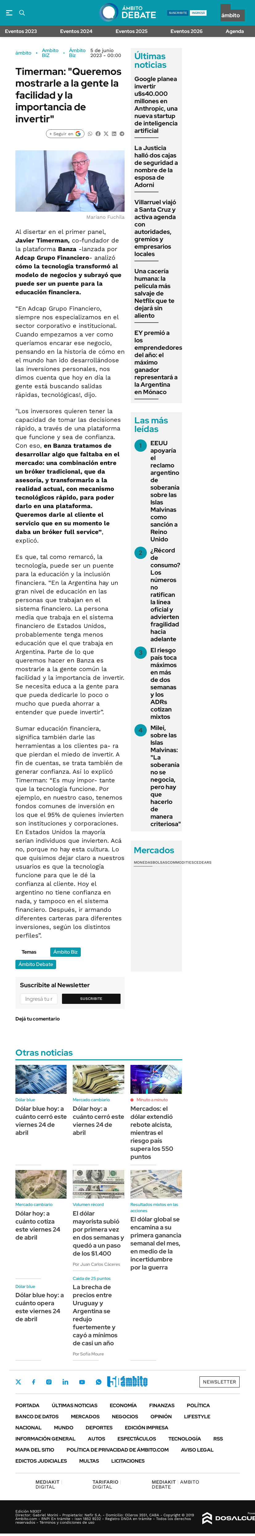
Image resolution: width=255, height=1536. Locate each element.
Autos (96, 1439)
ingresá (198, 12)
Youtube (82, 1382)
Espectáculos (136, 1439)
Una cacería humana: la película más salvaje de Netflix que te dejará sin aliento (154, 293)
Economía (123, 1405)
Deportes (99, 1427)
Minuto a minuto (152, 1099)
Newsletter (219, 1382)
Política (198, 1405)
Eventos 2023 (21, 31)
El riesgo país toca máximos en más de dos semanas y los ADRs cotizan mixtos (163, 683)
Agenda (235, 31)
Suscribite (91, 998)
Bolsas (160, 862)
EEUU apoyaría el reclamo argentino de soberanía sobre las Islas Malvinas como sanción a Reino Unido (164, 491)
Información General (45, 1439)
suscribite (178, 12)
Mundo (63, 1427)
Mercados (85, 1416)
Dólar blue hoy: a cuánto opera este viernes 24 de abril (39, 1307)
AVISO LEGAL (197, 1450)
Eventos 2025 (132, 31)
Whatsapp (98, 1382)
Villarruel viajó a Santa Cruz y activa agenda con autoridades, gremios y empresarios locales (155, 228)
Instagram (48, 1382)
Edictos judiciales (41, 1461)
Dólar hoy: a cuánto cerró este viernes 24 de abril (98, 1121)
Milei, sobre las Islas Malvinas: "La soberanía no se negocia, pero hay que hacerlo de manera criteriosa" (165, 776)
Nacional (28, 1427)
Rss (218, 1439)
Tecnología (184, 1439)
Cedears (203, 862)
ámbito (23, 53)
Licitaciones (128, 1461)
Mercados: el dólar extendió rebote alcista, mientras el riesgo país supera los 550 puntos (151, 1133)
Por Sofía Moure (88, 1354)
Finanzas (162, 1405)
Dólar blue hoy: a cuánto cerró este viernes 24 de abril (41, 1121)
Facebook (33, 1382)
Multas (89, 1461)
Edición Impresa (146, 1427)
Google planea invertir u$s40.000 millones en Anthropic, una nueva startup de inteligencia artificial (156, 105)
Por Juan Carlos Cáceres (96, 1264)
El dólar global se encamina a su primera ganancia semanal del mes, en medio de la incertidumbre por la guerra (155, 1243)
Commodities (180, 862)
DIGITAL (48, 1484)
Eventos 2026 (187, 31)
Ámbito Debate (36, 964)
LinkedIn (65, 1382)
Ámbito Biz (77, 53)
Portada (27, 1405)
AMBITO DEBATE (175, 1484)
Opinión (161, 1416)
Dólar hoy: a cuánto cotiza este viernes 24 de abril (37, 1225)
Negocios (125, 1416)
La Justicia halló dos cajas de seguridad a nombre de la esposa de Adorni (156, 166)
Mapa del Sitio (34, 1450)
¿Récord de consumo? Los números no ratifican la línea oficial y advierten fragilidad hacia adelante (165, 594)
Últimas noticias (74, 1405)
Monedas (143, 862)
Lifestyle (197, 1416)
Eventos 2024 (76, 31)
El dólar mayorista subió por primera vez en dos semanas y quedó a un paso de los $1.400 (98, 1233)
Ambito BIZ (50, 53)
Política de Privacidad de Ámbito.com (118, 1450)
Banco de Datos (37, 1416)
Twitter (18, 1381)
